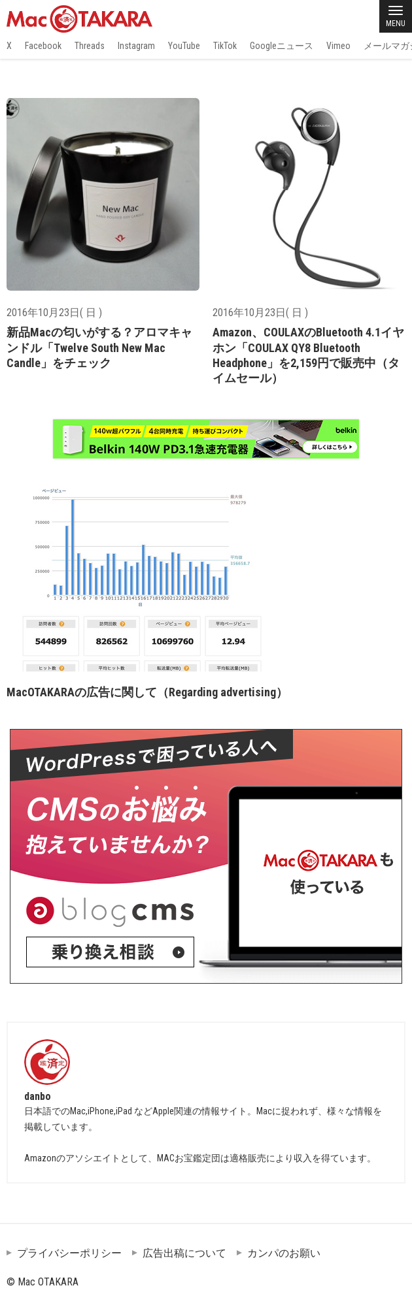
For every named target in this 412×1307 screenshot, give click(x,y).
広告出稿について (184, 1253)
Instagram (136, 45)
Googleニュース (281, 45)
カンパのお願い (283, 1253)
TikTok (225, 45)
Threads (90, 45)
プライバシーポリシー (69, 1253)
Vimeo (338, 45)
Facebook (43, 45)
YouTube (184, 45)
